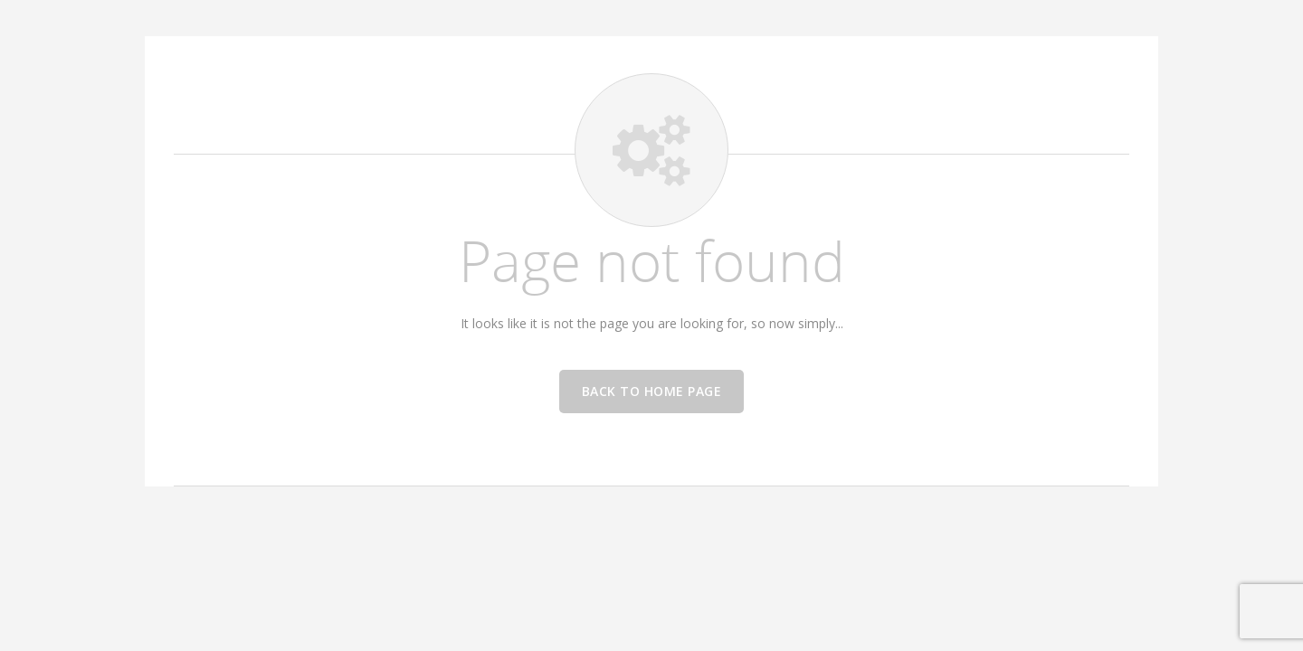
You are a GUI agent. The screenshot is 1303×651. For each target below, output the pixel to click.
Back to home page (652, 391)
